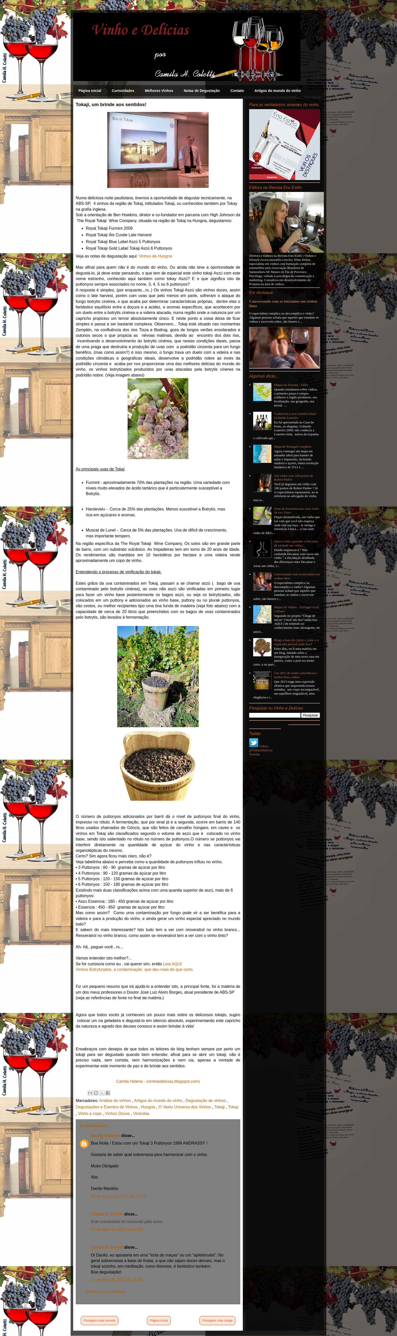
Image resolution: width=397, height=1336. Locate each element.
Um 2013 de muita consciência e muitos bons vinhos (295, 675)
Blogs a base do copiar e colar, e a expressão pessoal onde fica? (296, 642)
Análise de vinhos (115, 1100)
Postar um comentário (106, 1291)
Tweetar (254, 754)
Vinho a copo (90, 1113)
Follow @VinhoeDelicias (260, 748)
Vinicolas (141, 1113)
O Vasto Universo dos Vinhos (185, 1107)
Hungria (148, 1107)
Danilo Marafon (106, 1135)
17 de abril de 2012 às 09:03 (116, 1229)
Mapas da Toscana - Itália (291, 385)
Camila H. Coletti (107, 1214)
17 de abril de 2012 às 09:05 (116, 1280)
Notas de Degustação (202, 91)
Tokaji (220, 1107)
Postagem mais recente (99, 1320)
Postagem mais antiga (217, 1320)
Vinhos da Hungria (155, 256)
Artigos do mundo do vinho (277, 91)
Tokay (233, 1107)
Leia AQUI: (173, 964)
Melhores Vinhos (159, 91)
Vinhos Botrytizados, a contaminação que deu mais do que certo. (135, 969)
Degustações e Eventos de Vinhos (107, 1107)
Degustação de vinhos (206, 1100)
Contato (237, 91)
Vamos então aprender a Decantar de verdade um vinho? (296, 543)
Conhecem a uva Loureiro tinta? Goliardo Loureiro (295, 416)
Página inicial (89, 91)
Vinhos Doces (118, 1113)
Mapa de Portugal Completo (292, 446)
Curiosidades (123, 91)
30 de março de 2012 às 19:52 (118, 1196)
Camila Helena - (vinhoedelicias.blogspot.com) (158, 1081)
